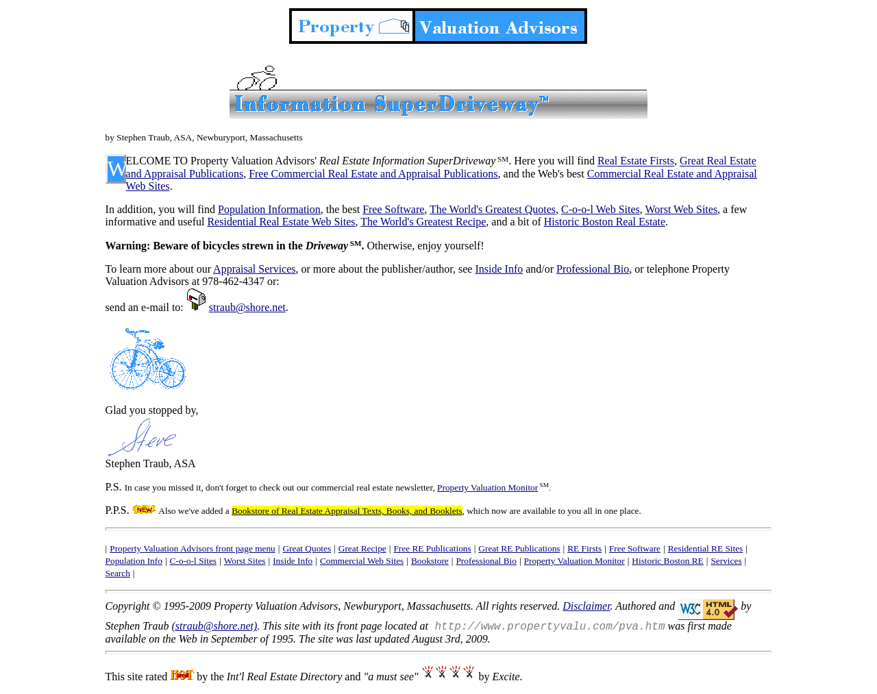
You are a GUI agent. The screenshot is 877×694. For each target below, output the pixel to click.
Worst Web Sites (681, 209)
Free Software (393, 209)
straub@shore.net (247, 307)
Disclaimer (586, 606)
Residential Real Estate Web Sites (281, 221)
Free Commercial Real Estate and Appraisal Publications (373, 173)
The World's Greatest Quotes (493, 209)
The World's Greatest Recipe (423, 221)
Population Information (269, 209)
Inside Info (499, 269)
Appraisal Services (254, 269)
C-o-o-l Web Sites (600, 209)
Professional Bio (592, 269)
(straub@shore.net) (214, 626)
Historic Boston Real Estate (604, 221)
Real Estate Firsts (635, 161)
